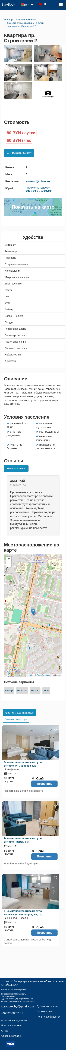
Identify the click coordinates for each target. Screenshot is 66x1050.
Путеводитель (45, 1011)
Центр (9, 690)
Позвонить (44, 783)
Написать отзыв (16, 468)
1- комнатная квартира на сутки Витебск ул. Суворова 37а (23, 764)
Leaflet (30, 675)
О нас (4, 1030)
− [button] (9, 564)
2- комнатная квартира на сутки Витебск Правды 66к (23, 840)
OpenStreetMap (44, 675)
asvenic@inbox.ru (38, 181)
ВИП (46, 690)
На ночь (22, 690)
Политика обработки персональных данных (30, 1018)
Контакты (58, 981)
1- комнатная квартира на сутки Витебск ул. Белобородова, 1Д (23, 913)
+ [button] (9, 559)
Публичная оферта (47, 1006)
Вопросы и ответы (11, 1025)
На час (35, 690)
